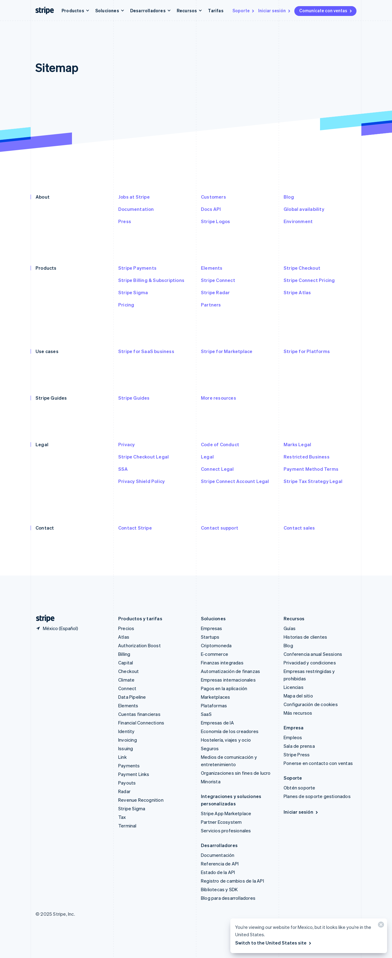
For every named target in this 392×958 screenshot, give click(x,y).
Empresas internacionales (228, 680)
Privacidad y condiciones (310, 663)
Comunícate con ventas (326, 10)
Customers (213, 197)
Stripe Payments (137, 268)
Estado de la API (218, 872)
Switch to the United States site (273, 943)
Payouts (127, 783)
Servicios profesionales (226, 830)
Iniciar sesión (274, 10)
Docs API (211, 209)
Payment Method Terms (311, 469)
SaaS (206, 714)
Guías (290, 628)
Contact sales (299, 528)
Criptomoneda (216, 645)
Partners (211, 305)
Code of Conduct (220, 444)
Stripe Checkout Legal (143, 457)
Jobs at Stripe (134, 197)
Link (122, 757)
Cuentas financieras (139, 714)
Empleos (293, 737)
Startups (210, 637)
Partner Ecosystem (221, 822)
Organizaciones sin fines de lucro (236, 773)
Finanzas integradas (222, 663)
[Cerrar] (380, 925)
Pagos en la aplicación (224, 688)
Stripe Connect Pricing (309, 280)
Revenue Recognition (141, 800)
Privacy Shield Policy (141, 481)
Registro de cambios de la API (232, 881)
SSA (123, 469)
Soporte (243, 10)
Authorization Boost (139, 645)
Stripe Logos (215, 221)
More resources (218, 398)
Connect (127, 688)
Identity (126, 731)
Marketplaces (215, 697)
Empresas (211, 628)
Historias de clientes (305, 637)
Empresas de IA (217, 723)
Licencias (293, 687)
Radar (124, 791)
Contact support (219, 528)
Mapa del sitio (298, 696)
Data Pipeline (132, 697)
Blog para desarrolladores (228, 898)
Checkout (128, 671)
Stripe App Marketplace (226, 813)
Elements (212, 268)
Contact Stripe (135, 528)
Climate (126, 680)
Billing (124, 654)
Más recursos (298, 713)
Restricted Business (307, 457)
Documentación (218, 855)
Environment (298, 221)
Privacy (126, 444)
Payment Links (133, 774)
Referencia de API (220, 864)
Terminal (127, 826)
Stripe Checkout (302, 268)
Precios (126, 628)
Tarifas (215, 10)
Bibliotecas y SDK (219, 889)
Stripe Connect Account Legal (235, 481)
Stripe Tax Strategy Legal (313, 481)
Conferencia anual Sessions (313, 654)
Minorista (211, 781)
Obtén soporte (299, 788)
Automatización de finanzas (230, 671)
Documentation (136, 209)
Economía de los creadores (229, 731)
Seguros (210, 748)
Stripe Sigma (133, 292)
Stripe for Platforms (307, 351)
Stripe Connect (218, 280)
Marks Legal (297, 444)
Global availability (304, 209)
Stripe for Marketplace (226, 351)
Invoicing (127, 740)
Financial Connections (141, 723)
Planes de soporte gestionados (317, 796)
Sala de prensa (299, 746)
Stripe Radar (215, 292)
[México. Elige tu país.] (57, 628)
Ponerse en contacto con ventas (318, 763)
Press (124, 221)
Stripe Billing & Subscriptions (151, 280)
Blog (289, 197)
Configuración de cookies (311, 704)
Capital (125, 663)
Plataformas (214, 705)
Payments (129, 765)
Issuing (125, 748)
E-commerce (214, 654)
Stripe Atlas (297, 292)
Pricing (126, 305)
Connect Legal (217, 469)
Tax (122, 817)
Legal (207, 457)
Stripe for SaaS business (146, 351)
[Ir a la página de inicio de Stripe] (43, 618)
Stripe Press (297, 754)
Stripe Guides (134, 398)
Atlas (123, 637)
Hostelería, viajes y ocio (226, 740)
